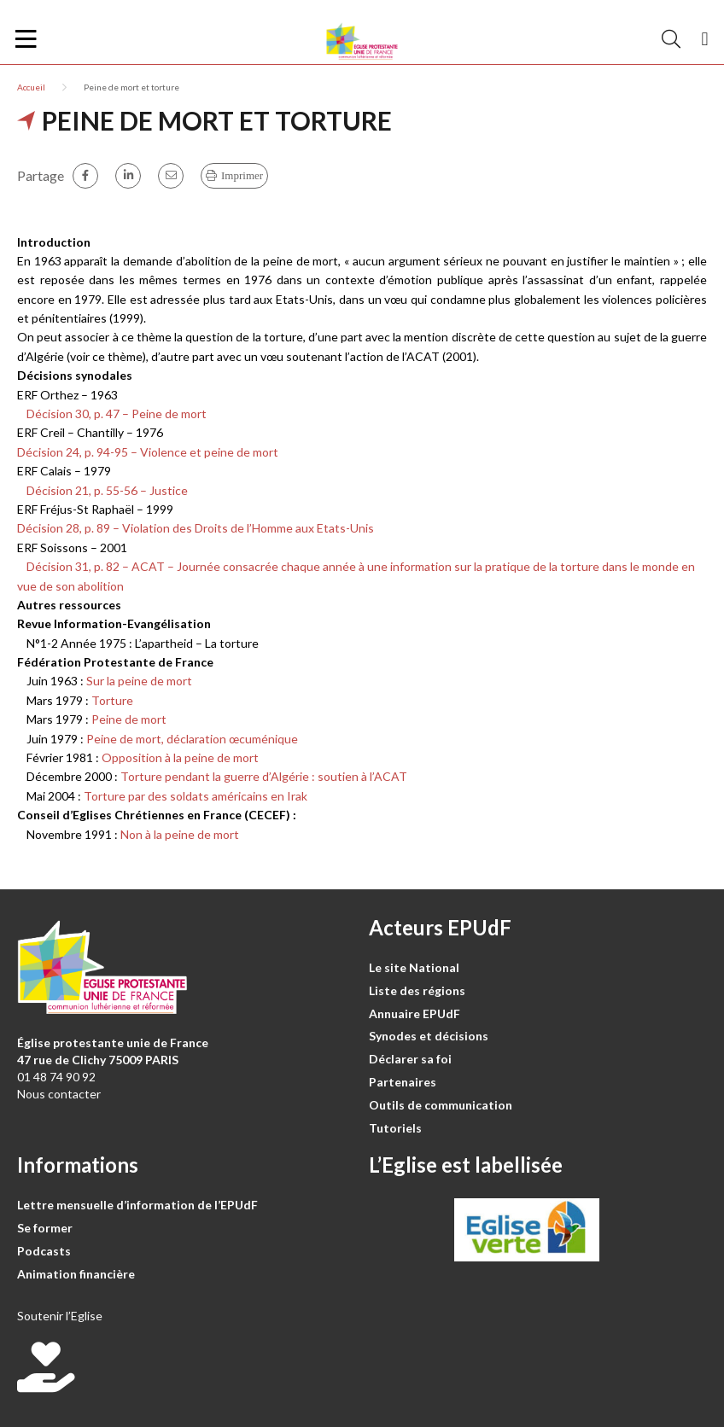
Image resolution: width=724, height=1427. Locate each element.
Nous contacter (59, 1093)
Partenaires (402, 1082)
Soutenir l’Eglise (59, 1315)
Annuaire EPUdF (414, 1013)
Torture (112, 700)
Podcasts (44, 1251)
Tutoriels (395, 1128)
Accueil (31, 87)
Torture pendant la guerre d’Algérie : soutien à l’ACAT (263, 776)
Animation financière (76, 1274)
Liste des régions (417, 990)
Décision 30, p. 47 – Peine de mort (112, 413)
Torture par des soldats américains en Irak (195, 796)
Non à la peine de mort (179, 834)
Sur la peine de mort (139, 680)
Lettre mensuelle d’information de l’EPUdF (137, 1204)
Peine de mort (128, 719)
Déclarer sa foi (410, 1058)
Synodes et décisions (428, 1035)
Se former (45, 1227)
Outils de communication (440, 1105)
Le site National (414, 967)
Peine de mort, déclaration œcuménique (192, 738)
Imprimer (242, 175)
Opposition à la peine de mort (180, 757)
